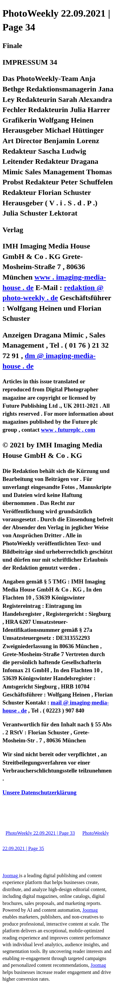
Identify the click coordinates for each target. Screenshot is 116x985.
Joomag (10, 875)
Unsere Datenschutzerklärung (39, 792)
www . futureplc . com (68, 429)
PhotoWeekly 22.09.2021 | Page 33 (40, 833)
